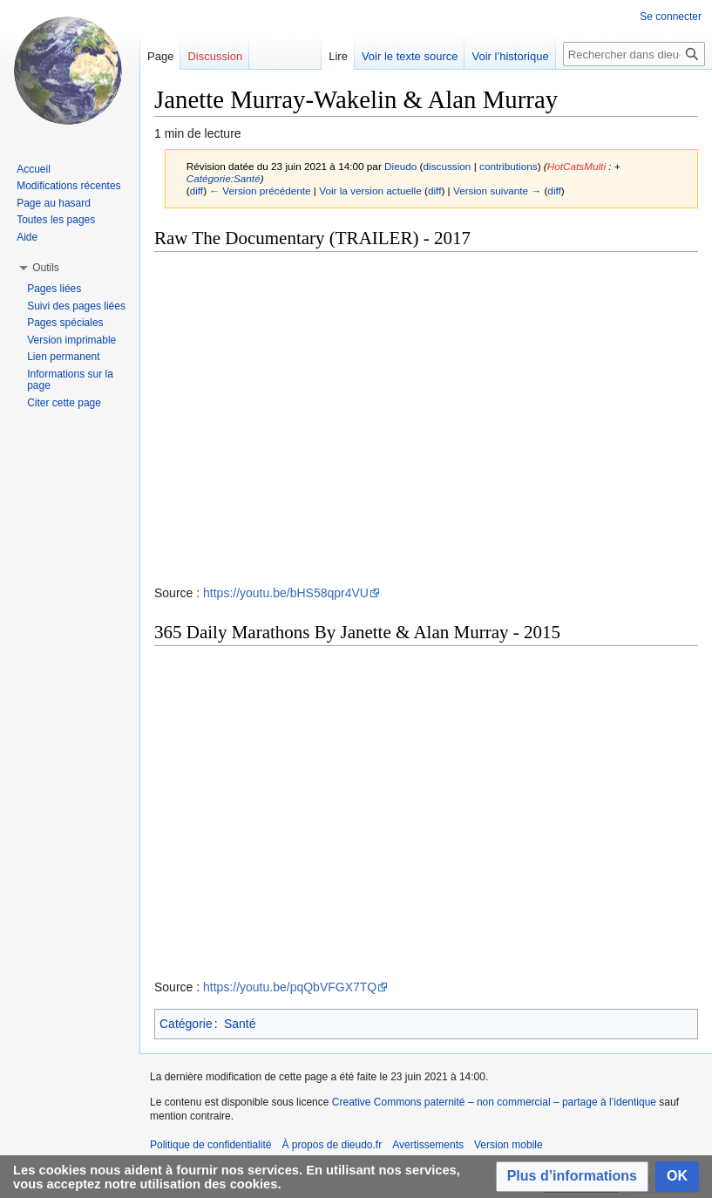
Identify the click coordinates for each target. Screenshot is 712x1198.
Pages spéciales (65, 323)
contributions (508, 166)
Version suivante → (497, 190)
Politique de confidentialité (210, 1145)
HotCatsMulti (576, 166)
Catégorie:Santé (223, 178)
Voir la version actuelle (370, 190)
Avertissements (428, 1145)
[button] (572, 1176)
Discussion (214, 56)
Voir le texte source (410, 56)
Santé (240, 1024)
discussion (447, 166)
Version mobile (508, 1145)
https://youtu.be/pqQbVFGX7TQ (289, 987)
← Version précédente (259, 190)
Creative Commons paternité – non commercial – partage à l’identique (494, 1102)
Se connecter (671, 16)
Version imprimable (71, 340)
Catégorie (186, 1024)
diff (196, 190)
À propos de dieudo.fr (331, 1145)
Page (160, 56)
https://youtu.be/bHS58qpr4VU (286, 593)
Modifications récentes (68, 186)
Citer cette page (64, 403)
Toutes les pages (56, 220)
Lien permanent (63, 357)
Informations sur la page (70, 380)
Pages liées (54, 288)
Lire (338, 56)
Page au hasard (54, 203)
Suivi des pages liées (76, 306)
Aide (27, 237)
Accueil (34, 169)
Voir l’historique (509, 56)
